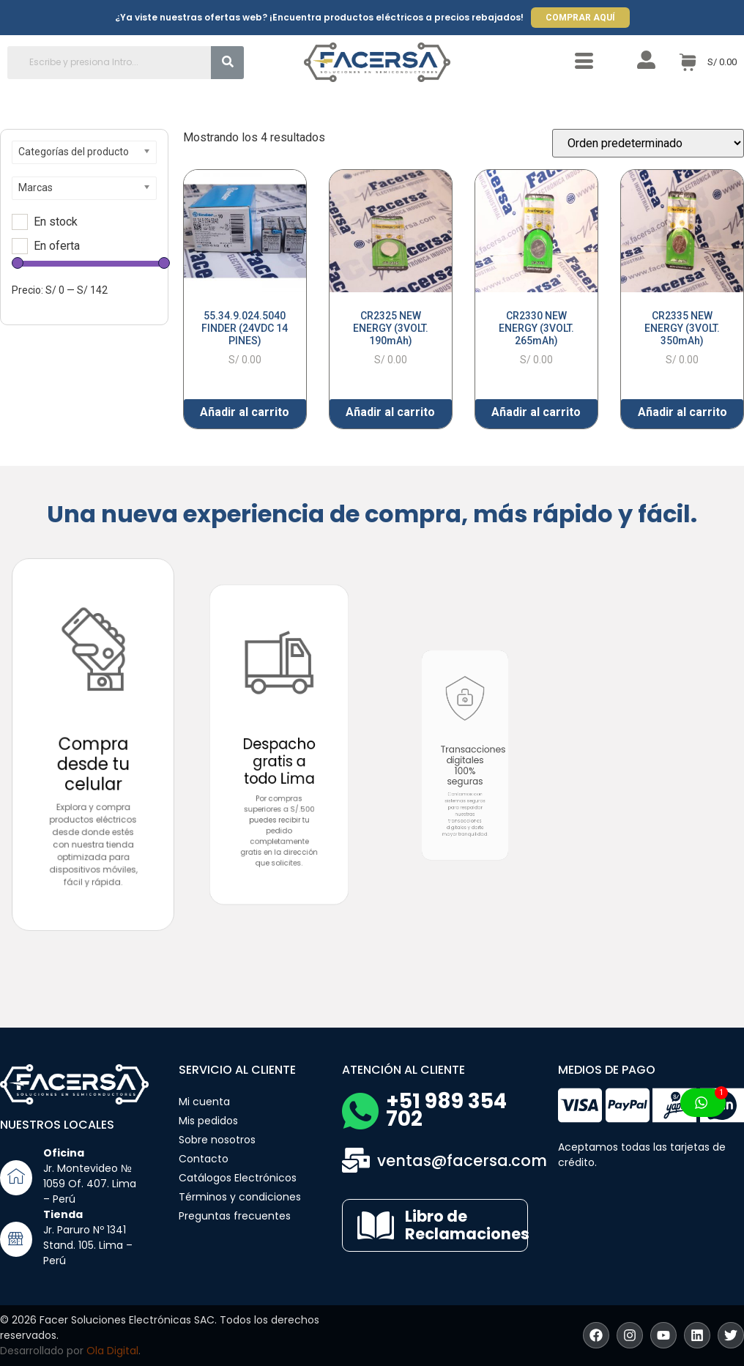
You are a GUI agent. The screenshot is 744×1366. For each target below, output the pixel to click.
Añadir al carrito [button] (244, 412)
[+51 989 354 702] (360, 1111)
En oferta (57, 246)
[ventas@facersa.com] (356, 1160)
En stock (56, 222)
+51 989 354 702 (446, 1110)
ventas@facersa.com (462, 1160)
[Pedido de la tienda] (648, 143)
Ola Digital (112, 1350)
